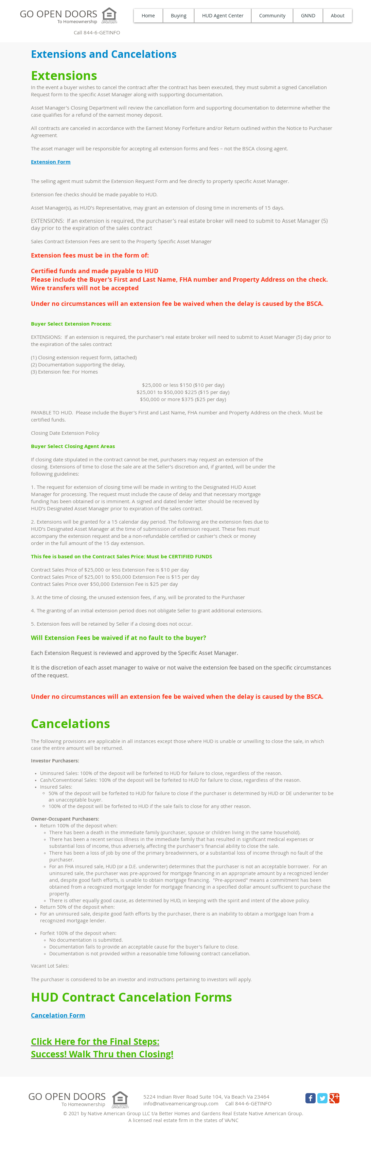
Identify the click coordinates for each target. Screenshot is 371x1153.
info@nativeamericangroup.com (180, 1103)
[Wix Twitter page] (322, 1098)
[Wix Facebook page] (310, 1098)
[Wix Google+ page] (334, 1098)
